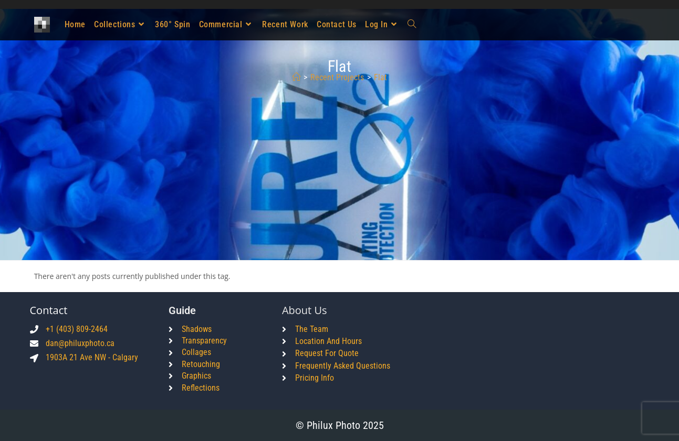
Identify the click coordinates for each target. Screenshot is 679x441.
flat (380, 77)
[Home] (296, 77)
